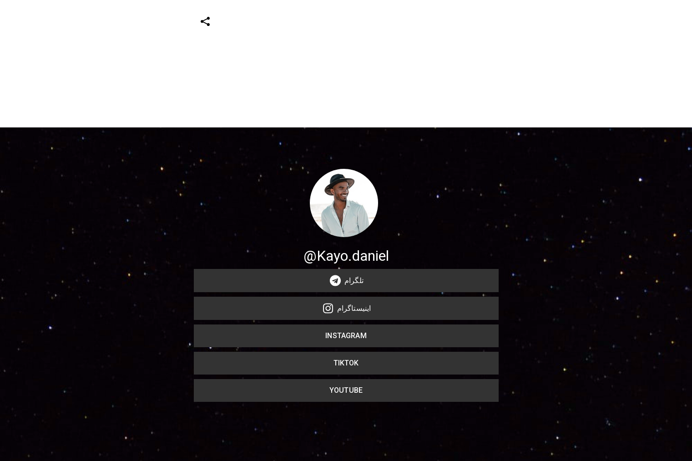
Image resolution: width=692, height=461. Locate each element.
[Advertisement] (273, 63)
